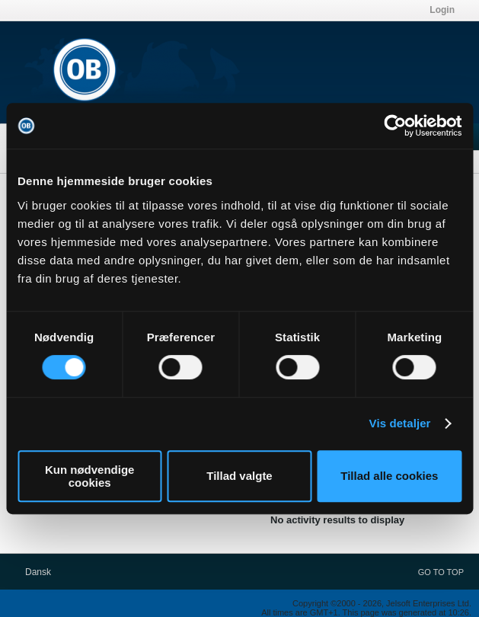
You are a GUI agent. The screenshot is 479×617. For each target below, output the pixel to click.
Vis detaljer (400, 423)
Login (442, 10)
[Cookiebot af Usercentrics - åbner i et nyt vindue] (394, 125)
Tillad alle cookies (389, 475)
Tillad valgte (239, 475)
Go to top (441, 572)
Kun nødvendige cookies (90, 476)
